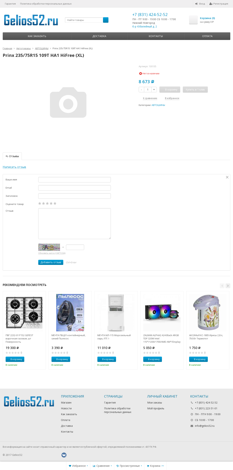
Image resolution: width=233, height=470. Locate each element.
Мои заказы (154, 402)
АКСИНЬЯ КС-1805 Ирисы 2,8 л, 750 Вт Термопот (206, 337)
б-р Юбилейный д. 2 (144, 26)
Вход (200, 3)
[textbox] (86, 20)
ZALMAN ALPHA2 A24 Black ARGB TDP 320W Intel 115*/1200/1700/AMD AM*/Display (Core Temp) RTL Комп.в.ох (162, 338)
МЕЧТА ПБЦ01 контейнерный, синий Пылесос (68, 337)
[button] (222, 285)
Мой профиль (155, 408)
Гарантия (10, 3)
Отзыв (9, 210)
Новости (66, 408)
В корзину (14, 359)
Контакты (156, 36)
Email (9, 187)
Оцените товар (15, 204)
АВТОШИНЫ (158, 105)
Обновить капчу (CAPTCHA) (51, 253)
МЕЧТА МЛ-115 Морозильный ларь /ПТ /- (114, 337)
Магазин (66, 402)
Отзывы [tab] (12, 156)
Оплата (207, 36)
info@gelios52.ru (205, 425)
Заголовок (12, 195)
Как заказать (37, 36)
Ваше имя (11, 179)
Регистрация (218, 3)
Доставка (99, 36)
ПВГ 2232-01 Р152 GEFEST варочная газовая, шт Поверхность (19, 338)
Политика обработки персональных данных (46, 3)
